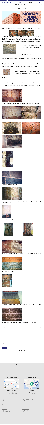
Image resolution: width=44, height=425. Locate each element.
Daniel (21, 10)
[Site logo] (22, 2)
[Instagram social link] (6, 0)
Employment (3, 403)
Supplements (3, 414)
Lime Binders (3, 406)
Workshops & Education (5, 416)
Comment (3, 333)
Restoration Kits (4, 415)
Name (3, 341)
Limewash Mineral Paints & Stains (6, 412)
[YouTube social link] (7, 0)
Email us (32, 395)
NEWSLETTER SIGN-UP (11, 0)
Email (22, 341)
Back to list (21, 327)
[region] (21, 357)
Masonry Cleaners (4, 413)
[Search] (34, 2)
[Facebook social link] (5, 0)
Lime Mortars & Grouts (4, 407)
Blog (22, 414)
